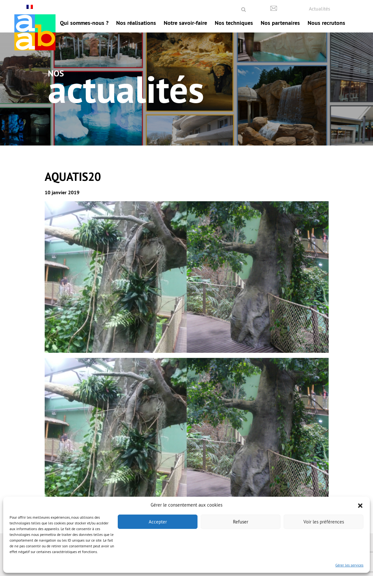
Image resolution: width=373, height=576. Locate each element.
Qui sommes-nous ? (84, 22)
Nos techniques (234, 22)
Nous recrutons (326, 22)
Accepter (158, 522)
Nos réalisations (136, 22)
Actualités (319, 8)
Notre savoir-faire (185, 22)
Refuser (240, 522)
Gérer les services (349, 565)
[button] (360, 505)
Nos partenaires (280, 22)
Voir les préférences (323, 522)
